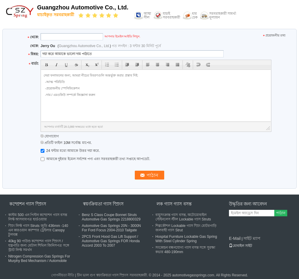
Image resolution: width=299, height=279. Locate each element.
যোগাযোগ (50, 136)
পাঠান (280, 213)
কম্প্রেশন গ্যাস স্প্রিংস (27, 203)
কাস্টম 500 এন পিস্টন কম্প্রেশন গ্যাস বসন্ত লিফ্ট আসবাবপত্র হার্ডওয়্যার (37, 217)
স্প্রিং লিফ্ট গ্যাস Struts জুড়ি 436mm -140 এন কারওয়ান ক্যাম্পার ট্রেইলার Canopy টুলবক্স (38, 230)
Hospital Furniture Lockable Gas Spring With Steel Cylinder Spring (186, 239)
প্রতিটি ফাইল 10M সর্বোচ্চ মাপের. (66, 143)
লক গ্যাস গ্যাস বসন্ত (174, 203)
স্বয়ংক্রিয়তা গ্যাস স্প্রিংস (103, 203)
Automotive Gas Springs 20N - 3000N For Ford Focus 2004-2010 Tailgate (111, 228)
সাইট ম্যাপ (251, 238)
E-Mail (235, 238)
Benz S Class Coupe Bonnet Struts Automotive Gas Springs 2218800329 (111, 217)
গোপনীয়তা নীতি (62, 275)
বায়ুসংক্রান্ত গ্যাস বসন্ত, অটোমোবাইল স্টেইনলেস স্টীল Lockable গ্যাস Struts (183, 217)
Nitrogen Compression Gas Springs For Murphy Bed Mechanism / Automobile (39, 258)
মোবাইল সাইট (240, 246)
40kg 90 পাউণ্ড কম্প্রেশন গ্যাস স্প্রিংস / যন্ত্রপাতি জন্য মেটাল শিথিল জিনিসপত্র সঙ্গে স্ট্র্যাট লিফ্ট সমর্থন (38, 245)
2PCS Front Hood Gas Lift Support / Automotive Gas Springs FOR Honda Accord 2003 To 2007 (111, 241)
